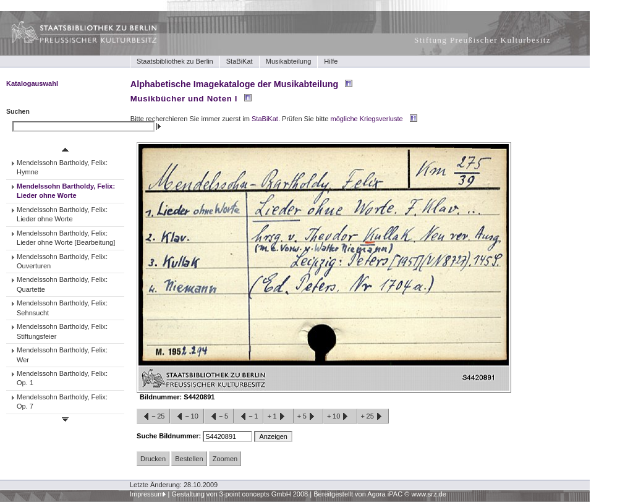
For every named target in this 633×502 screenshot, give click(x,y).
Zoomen (225, 458)
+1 (278, 416)
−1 (248, 416)
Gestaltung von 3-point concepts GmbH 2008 (239, 494)
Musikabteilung (289, 61)
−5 (219, 416)
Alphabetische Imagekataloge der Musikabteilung (234, 84)
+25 (373, 416)
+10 (340, 416)
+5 (308, 416)
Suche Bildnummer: (170, 436)
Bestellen (189, 458)
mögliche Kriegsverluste (367, 118)
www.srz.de (428, 494)
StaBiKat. (266, 118)
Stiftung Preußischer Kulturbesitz (482, 40)
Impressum (147, 494)
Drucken (153, 458)
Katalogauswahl (32, 83)
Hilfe (331, 61)
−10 (187, 416)
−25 (153, 416)
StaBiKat (239, 61)
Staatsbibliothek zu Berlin (175, 61)
